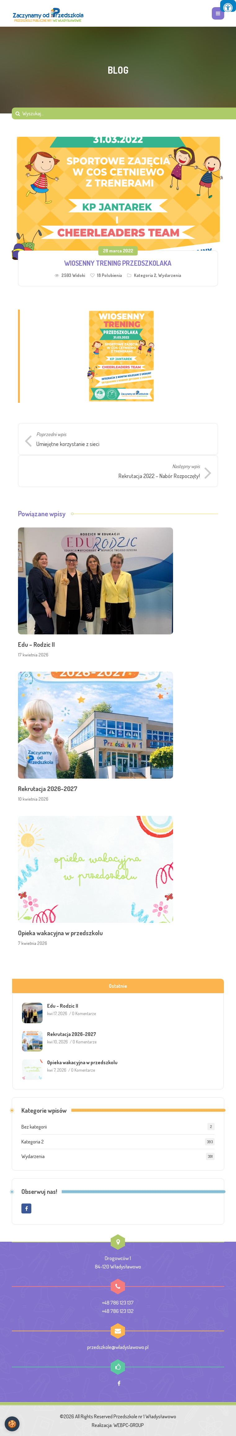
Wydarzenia (169, 275)
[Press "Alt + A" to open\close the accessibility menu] (228, 6)
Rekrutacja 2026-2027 (47, 789)
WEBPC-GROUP (129, 1425)
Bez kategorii (34, 1127)
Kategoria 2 (145, 275)
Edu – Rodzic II (36, 644)
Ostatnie (118, 986)
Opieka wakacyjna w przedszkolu (60, 933)
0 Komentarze (84, 1013)
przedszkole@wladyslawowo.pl (118, 1347)
